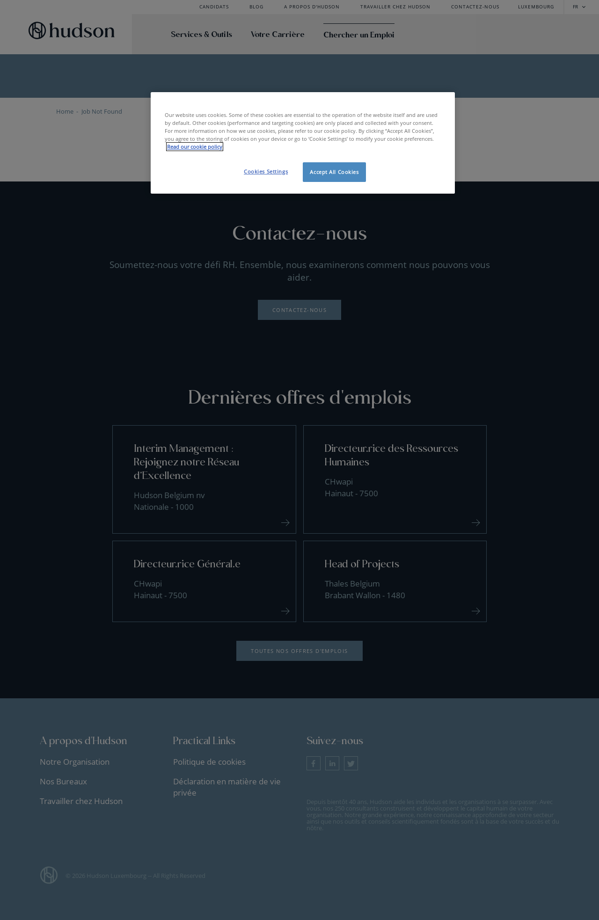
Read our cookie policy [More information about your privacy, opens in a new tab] (194, 146)
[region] (303, 143)
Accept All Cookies (334, 171)
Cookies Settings (266, 171)
